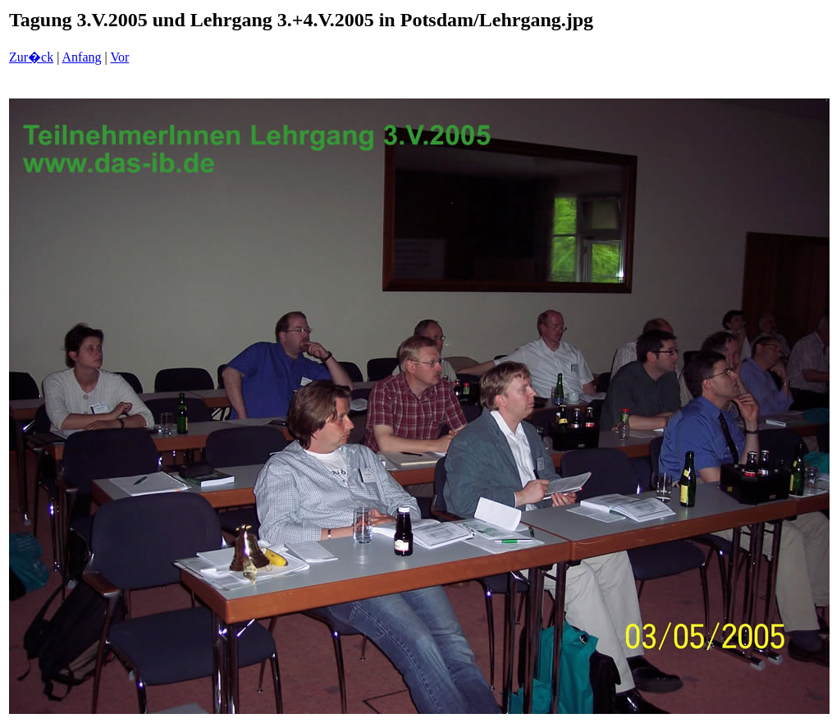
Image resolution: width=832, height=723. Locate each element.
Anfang (82, 57)
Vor (119, 57)
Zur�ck (31, 57)
